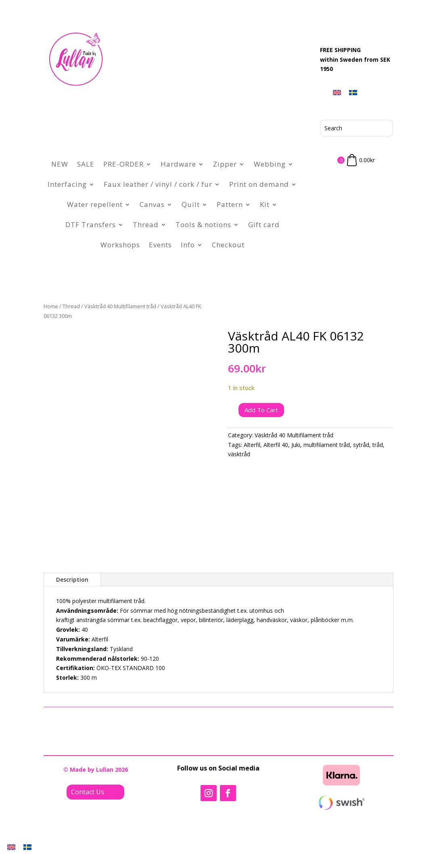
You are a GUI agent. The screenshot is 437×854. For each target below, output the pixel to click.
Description (72, 579)
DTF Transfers (90, 224)
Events (160, 244)
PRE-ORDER (123, 164)
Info (188, 244)
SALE (85, 164)
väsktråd (239, 454)
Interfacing (67, 184)
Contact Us (87, 791)
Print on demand (259, 184)
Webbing (270, 164)
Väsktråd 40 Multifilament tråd (120, 306)
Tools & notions (203, 224)
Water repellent (95, 204)
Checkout (228, 244)
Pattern (230, 204)
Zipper (225, 164)
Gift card (264, 224)
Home (51, 306)
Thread (146, 224)
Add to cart (261, 410)
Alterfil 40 (275, 445)
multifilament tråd (326, 445)
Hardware (178, 164)
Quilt (191, 204)
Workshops (120, 244)
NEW (59, 164)
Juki (295, 445)
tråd (377, 445)
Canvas (152, 204)
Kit (265, 204)
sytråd (361, 445)
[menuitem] (337, 92)
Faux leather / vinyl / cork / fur (158, 184)
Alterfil (252, 445)
